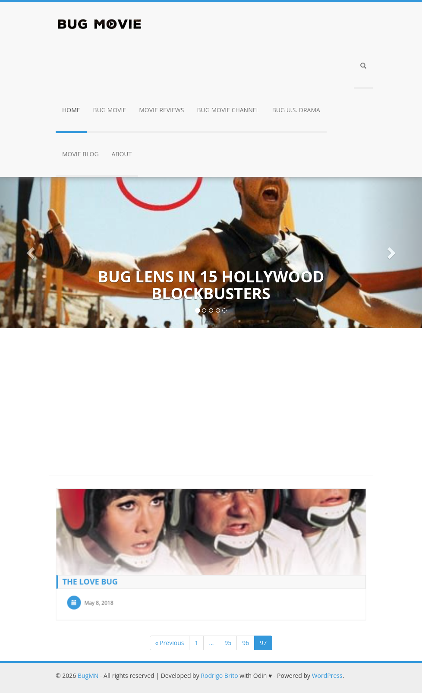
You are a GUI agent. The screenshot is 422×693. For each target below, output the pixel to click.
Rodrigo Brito (219, 675)
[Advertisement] (211, 397)
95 (227, 643)
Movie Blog (80, 154)
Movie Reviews (161, 110)
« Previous (169, 643)
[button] (363, 67)
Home (71, 110)
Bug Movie (109, 110)
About (122, 154)
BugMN (88, 675)
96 (245, 643)
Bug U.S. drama (296, 110)
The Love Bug (91, 581)
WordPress (327, 675)
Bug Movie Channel (228, 110)
